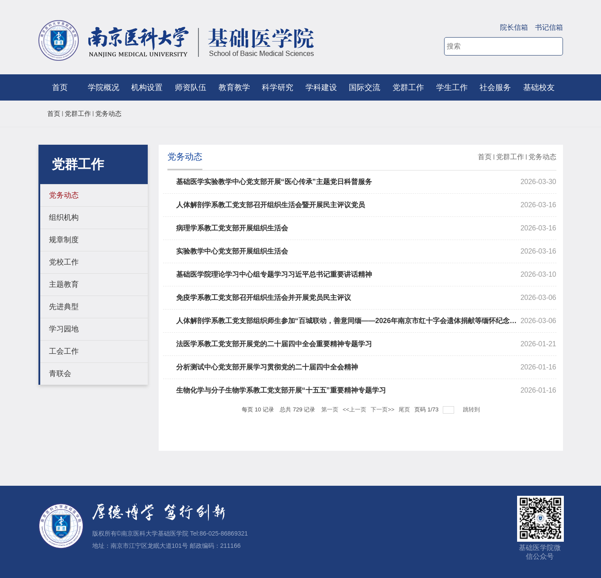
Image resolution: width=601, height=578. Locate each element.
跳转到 (472, 409)
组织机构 (64, 217)
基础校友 (539, 87)
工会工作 (64, 351)
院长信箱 (514, 27)
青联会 (60, 373)
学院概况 (103, 87)
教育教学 (234, 87)
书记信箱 (549, 27)
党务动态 (108, 113)
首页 (60, 87)
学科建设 (321, 87)
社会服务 (495, 87)
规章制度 (64, 240)
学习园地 (64, 329)
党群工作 (408, 87)
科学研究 (277, 87)
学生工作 (452, 87)
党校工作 (64, 262)
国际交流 (364, 87)
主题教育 (64, 284)
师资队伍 (190, 87)
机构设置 (147, 87)
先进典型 (64, 307)
